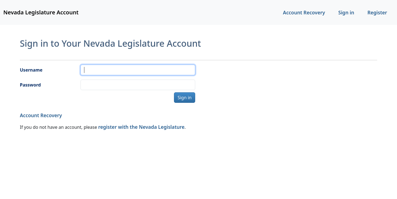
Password (30, 85)
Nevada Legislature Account (41, 12)
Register (377, 12)
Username (31, 70)
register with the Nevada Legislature (141, 127)
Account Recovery (304, 12)
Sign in (346, 12)
